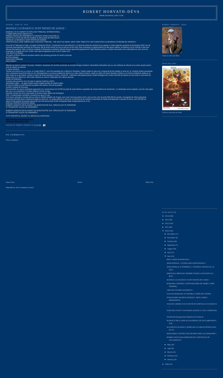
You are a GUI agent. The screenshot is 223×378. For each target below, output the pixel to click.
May (169, 345)
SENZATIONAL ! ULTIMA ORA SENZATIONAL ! (186, 263)
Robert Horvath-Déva (111, 12)
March (170, 352)
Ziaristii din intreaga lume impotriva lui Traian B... (185, 317)
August (170, 249)
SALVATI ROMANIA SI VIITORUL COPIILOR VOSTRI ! (189, 294)
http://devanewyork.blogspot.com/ (20, 119)
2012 (167, 223)
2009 (167, 364)
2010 (167, 231)
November (171, 238)
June (169, 256)
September (171, 245)
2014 (167, 216)
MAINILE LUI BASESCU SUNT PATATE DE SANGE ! (188, 280)
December (171, 234)
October (170, 241)
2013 (167, 220)
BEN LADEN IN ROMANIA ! (178, 259)
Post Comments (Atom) (25, 187)
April (169, 348)
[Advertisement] (27, 161)
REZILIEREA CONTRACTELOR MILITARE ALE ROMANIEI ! (192, 333)
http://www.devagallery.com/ (17, 121)
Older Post (149, 182)
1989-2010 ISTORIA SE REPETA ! (180, 290)
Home (80, 182)
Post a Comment (12, 140)
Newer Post (10, 182)
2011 (167, 227)
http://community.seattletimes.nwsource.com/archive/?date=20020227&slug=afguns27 (41, 63)
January (170, 359)
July (169, 252)
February (170, 356)
